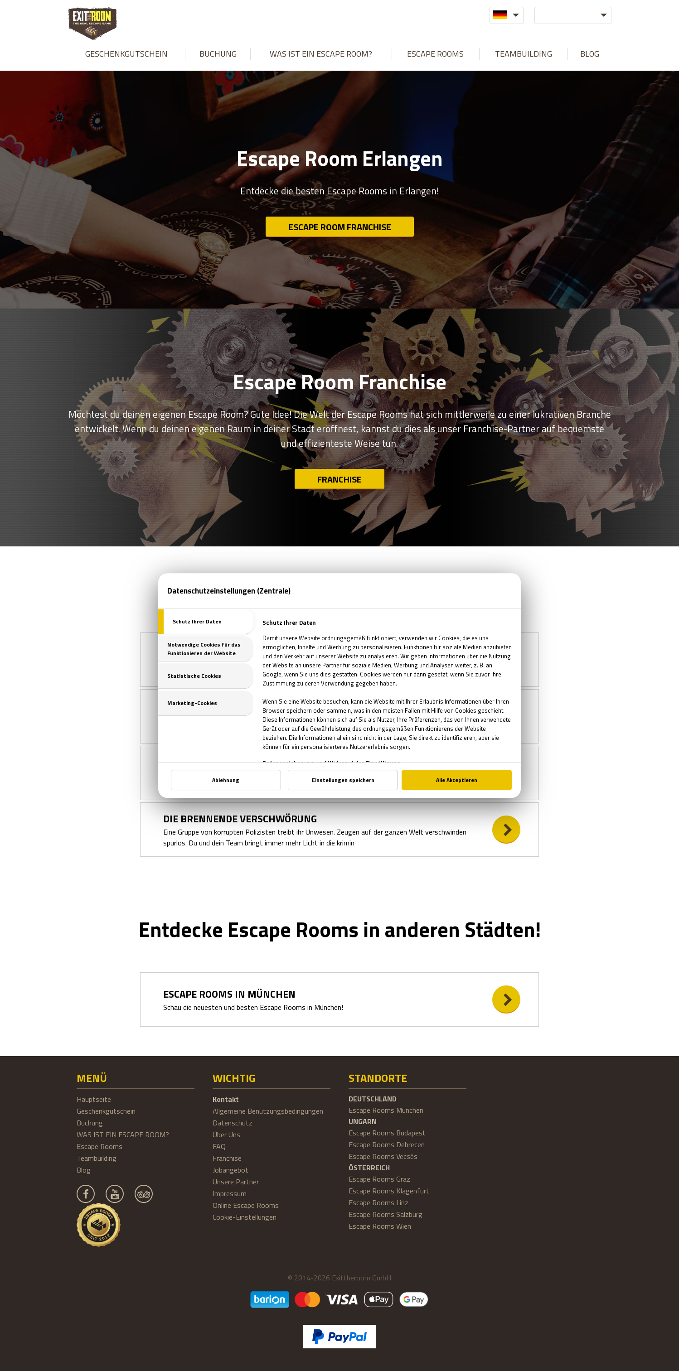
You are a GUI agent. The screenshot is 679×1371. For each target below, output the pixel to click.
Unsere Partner (236, 1181)
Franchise (339, 479)
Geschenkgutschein (126, 54)
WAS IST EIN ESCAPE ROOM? (321, 54)
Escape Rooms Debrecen (387, 1144)
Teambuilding (523, 54)
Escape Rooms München (386, 1110)
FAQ (219, 1146)
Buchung (218, 54)
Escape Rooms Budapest (387, 1132)
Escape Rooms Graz (379, 1178)
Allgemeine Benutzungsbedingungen (268, 1110)
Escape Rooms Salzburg (385, 1214)
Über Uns (226, 1134)
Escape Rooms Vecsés (383, 1156)
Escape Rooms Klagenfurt (389, 1190)
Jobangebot (230, 1169)
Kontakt (226, 1099)
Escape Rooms (435, 54)
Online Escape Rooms (246, 1205)
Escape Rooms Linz (378, 1202)
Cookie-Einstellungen (244, 1217)
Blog (589, 54)
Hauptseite (94, 1099)
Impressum (230, 1193)
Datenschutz (232, 1122)
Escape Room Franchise (339, 227)
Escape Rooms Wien (380, 1226)
